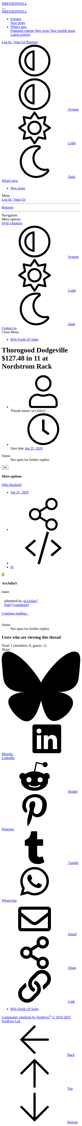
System (40, 109)
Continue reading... (15, 613)
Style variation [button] (12, 223)
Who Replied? (12, 485)
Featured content (22, 31)
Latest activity (20, 35)
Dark (38, 177)
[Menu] (3, 8)
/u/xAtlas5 (30, 601)
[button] (34, 76)
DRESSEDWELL (14, 3)
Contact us (9, 328)
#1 (12, 567)
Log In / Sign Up (13, 199)
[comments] (20, 605)
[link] (8, 605)
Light (39, 143)
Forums (15, 19)
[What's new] (10, 181)
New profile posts (62, 31)
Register (7, 207)
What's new (18, 27)
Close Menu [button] (10, 332)
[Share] (43, 529)
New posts (17, 23)
